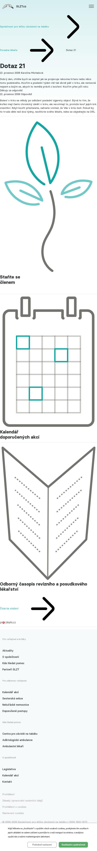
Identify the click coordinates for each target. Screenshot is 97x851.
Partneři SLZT (10, 669)
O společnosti (10, 656)
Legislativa (9, 769)
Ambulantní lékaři (13, 746)
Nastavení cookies (13, 813)
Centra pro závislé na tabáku (19, 733)
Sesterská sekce (12, 698)
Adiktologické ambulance (17, 740)
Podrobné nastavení (42, 844)
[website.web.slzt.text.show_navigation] (91, 6)
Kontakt (7, 781)
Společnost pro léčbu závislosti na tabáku (24, 26)
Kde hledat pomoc (13, 663)
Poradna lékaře (9, 50)
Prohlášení (8, 794)
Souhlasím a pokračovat (73, 844)
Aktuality (7, 650)
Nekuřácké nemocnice (15, 704)
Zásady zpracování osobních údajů (22, 800)
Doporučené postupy (15, 711)
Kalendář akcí (10, 692)
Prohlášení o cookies (14, 806)
